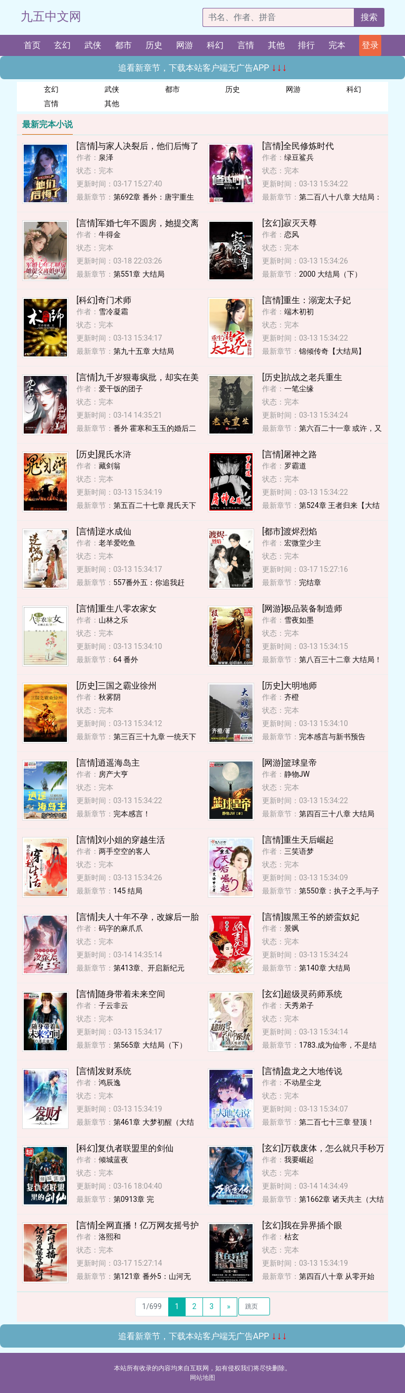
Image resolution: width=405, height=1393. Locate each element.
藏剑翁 (110, 466)
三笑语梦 (299, 851)
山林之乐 (113, 620)
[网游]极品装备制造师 (302, 609)
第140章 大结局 (324, 968)
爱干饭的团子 (121, 388)
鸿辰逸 (110, 1082)
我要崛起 (299, 1159)
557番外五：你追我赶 (149, 582)
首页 (32, 45)
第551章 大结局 (139, 274)
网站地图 (202, 1377)
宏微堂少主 (302, 543)
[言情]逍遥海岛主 (108, 763)
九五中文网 (51, 17)
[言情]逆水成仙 (103, 531)
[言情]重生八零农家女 (116, 609)
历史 (154, 45)
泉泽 (106, 157)
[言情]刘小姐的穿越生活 (120, 840)
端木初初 (299, 311)
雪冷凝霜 (113, 311)
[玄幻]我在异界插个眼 (302, 1225)
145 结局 (127, 891)
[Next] (228, 1306)
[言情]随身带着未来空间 (120, 994)
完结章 (310, 582)
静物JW (297, 774)
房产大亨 (113, 774)
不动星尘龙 (302, 1082)
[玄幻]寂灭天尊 (289, 223)
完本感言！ (131, 814)
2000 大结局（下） (330, 274)
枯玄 (291, 1236)
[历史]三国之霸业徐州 (116, 686)
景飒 (291, 928)
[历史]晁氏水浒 (103, 454)
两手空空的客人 (124, 851)
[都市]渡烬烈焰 (289, 531)
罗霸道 (295, 466)
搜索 (369, 17)
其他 (276, 45)
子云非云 (113, 1005)
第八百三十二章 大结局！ (340, 659)
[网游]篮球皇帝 (289, 763)
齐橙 (291, 697)
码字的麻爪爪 (121, 928)
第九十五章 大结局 (143, 351)
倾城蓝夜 (113, 1159)
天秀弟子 (299, 1005)
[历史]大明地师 (289, 686)
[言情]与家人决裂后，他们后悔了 (137, 146)
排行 (306, 45)
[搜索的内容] (278, 17)
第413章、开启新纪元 (149, 968)
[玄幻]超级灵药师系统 (302, 994)
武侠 (92, 45)
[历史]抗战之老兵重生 (302, 377)
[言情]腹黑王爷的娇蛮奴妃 (310, 917)
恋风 (291, 234)
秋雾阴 (110, 697)
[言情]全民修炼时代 (298, 146)
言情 (245, 45)
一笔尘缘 (299, 388)
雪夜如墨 (299, 620)
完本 (337, 45)
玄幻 (62, 45)
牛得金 (110, 234)
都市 (123, 45)
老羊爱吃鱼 (117, 543)
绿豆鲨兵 (299, 157)
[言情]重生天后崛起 (298, 840)
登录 (370, 45)
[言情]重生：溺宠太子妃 (306, 300)
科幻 (215, 45)
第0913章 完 (133, 1199)
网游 (184, 45)
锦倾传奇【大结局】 (332, 351)
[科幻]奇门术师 (103, 300)
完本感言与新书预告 (332, 736)
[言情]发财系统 (103, 1071)
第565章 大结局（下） (150, 1045)
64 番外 (125, 659)
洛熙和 (110, 1236)
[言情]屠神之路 (289, 454)
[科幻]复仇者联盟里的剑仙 (124, 1148)
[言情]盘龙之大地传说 (302, 1071)
